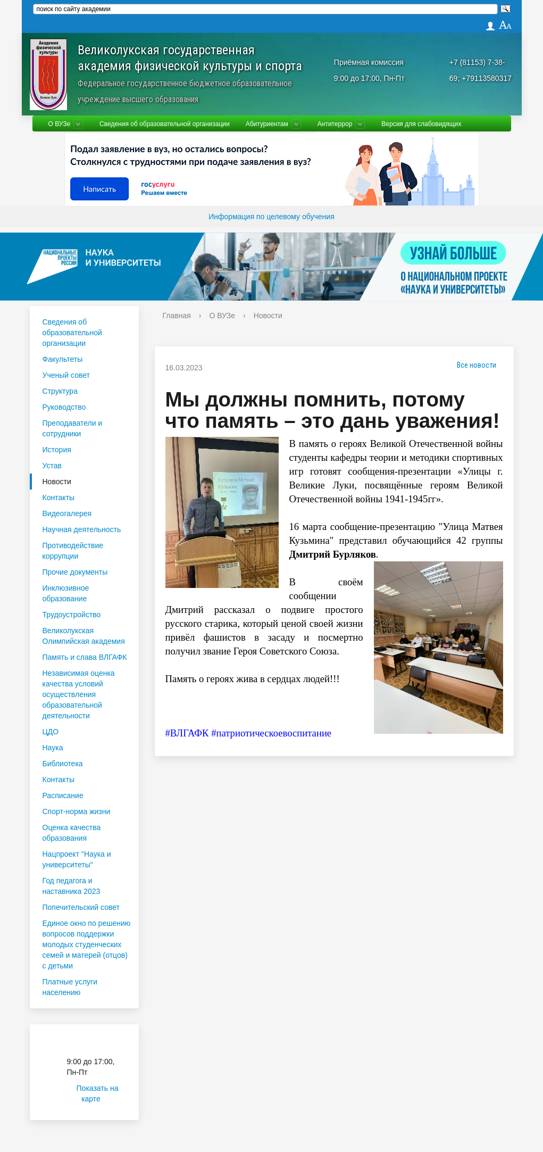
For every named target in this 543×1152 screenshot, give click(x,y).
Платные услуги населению (70, 987)
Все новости (472, 365)
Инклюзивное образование (66, 593)
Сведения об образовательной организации (164, 124)
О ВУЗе (59, 124)
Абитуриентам (267, 124)
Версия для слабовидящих (421, 124)
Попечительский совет (81, 907)
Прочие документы (75, 572)
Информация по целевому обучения (271, 216)
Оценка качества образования (72, 832)
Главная (177, 315)
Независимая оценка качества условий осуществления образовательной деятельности (79, 694)
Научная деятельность (82, 529)
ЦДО (51, 731)
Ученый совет (66, 375)
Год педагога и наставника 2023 (72, 886)
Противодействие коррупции (73, 550)
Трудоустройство (72, 614)
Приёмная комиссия (369, 62)
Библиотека (63, 763)
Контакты (58, 497)
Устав (52, 465)
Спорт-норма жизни (77, 811)
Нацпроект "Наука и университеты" (77, 859)
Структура (60, 391)
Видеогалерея (67, 513)
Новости (57, 481)
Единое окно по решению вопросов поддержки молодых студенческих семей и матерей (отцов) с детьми (87, 944)
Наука (53, 747)
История (57, 449)
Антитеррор (335, 124)
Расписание (63, 795)
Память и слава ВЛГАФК (85, 657)
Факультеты (63, 359)
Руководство (64, 407)
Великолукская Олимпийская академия (84, 635)
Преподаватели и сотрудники (73, 428)
